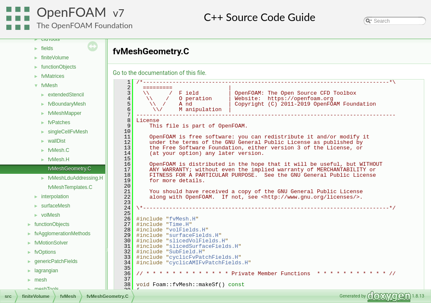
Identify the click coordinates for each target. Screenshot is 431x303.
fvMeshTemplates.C (70, 187)
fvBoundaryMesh (67, 104)
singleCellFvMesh (68, 132)
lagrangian (46, 271)
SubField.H (185, 251)
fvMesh (49, 85)
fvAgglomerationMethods (62, 234)
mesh (41, 280)
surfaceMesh (55, 206)
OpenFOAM (71, 12)
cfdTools (50, 39)
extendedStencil (66, 95)
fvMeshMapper (64, 113)
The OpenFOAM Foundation (85, 25)
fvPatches (59, 122)
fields (47, 48)
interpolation (55, 196)
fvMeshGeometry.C (69, 169)
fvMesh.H (58, 159)
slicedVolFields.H (197, 241)
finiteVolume (55, 58)
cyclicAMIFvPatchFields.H (208, 262)
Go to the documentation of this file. (160, 72)
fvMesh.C (58, 150)
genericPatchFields (56, 261)
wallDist (56, 141)
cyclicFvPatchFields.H (203, 257)
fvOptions (45, 252)
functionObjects (58, 67)
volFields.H (187, 230)
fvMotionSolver (51, 243)
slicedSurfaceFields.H (203, 246)
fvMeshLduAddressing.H (75, 178)
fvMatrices (52, 76)
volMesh (50, 215)
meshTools (47, 289)
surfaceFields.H (193, 235)
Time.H (179, 224)
